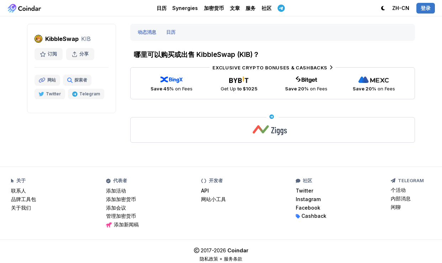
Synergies (185, 8)
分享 (80, 54)
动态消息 (147, 32)
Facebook (308, 208)
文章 (235, 8)
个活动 (398, 190)
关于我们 (21, 208)
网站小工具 (213, 199)
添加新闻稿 (122, 224)
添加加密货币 (121, 199)
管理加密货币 (121, 216)
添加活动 (116, 191)
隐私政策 (209, 259)
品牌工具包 (23, 199)
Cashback (311, 216)
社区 (267, 8)
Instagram (308, 199)
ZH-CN (400, 8)
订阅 (48, 54)
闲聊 (396, 207)
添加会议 (116, 208)
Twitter (304, 191)
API (205, 191)
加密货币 (214, 8)
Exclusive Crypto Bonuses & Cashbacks (272, 67)
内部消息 (401, 198)
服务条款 (233, 259)
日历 (162, 8)
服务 (251, 8)
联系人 (18, 191)
